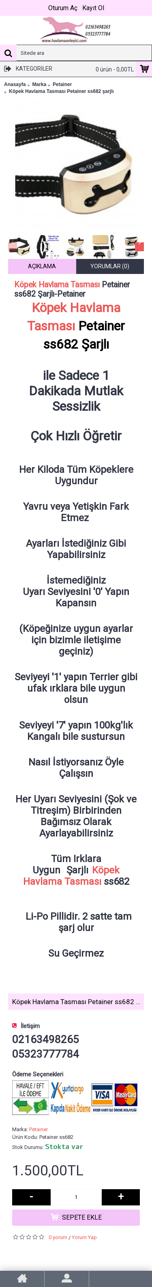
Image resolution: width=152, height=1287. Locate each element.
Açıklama (42, 266)
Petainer (38, 1129)
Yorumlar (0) (109, 266)
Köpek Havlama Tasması (57, 284)
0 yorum (58, 1237)
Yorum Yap (84, 1237)
